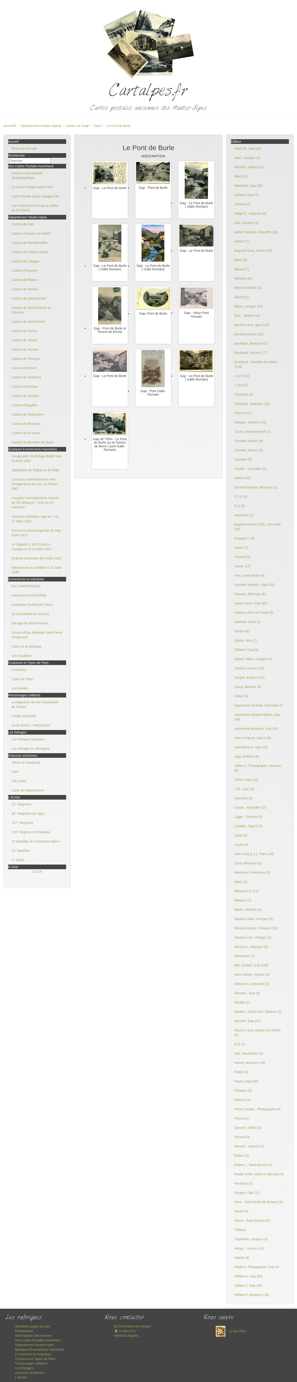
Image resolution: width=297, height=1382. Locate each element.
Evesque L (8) (244, 538)
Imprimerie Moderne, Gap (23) (256, 728)
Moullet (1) (242, 1002)
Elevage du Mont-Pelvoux (30, 623)
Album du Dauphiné (26, 762)
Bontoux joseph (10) (248, 334)
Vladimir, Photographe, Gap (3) (256, 1267)
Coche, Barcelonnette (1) (252, 431)
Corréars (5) (243, 459)
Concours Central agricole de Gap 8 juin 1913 (36, 533)
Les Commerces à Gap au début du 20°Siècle (35, 208)
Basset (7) (241, 269)
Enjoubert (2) (243, 515)
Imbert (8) (241, 696)
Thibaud (240, 1230)
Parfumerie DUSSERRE (29, 595)
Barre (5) (240, 260)
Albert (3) (241, 176)
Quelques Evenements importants (39, 1349)
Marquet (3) (242, 900)
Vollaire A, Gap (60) (248, 1276)
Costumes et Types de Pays (35, 1359)
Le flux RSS (229, 1331)
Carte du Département (28, 790)
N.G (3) (239, 1044)
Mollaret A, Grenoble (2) (251, 984)
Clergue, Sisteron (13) (250, 422)
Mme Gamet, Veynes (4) (252, 974)
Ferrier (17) (242, 566)
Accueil (8, 126)
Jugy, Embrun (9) (246, 756)
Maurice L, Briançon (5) (251, 947)
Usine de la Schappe (27, 646)
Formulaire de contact (132, 1326)
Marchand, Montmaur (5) (252, 872)
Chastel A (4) (243, 394)
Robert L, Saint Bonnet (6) (253, 1165)
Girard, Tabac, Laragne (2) (253, 659)
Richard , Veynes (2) (249, 1146)
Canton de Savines (25, 396)
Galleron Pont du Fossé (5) (253, 612)
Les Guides (20, 688)
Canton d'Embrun (24, 368)
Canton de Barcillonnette (29, 243)
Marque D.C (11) (246, 891)
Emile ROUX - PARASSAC (31, 725)
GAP (15, 772)
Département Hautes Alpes (40, 126)
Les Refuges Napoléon (28, 739)
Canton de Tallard (24, 340)
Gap (97, 126)
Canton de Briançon (26, 424)
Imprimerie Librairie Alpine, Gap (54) (257, 717)
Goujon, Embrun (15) (249, 677)
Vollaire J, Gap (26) (248, 1285)
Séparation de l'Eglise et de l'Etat (35, 470)
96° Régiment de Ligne (28, 813)
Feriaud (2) (242, 557)
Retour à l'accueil (24, 148)
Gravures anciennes (29, 1373)
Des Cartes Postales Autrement (37, 1340)
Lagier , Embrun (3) (248, 817)
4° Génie (18, 860)
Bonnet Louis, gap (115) (251, 325)
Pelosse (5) (242, 1100)
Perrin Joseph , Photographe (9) (257, 1109)
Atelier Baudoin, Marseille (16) (256, 232)
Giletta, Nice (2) (245, 640)
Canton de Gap (76, 126)
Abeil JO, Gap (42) (247, 148)
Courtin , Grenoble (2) (250, 469)
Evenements (24, 1331)
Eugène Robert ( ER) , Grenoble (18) (257, 527)
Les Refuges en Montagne (31, 748)
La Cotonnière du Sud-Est (30, 614)
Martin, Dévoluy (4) (248, 909)
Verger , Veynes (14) (249, 1248)
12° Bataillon (21, 850)
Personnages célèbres (31, 1363)
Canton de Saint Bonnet (29, 298)
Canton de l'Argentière (28, 414)
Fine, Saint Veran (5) (249, 575)
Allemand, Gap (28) (248, 185)
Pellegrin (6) (243, 1090)
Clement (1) (242, 413)
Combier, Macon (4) (248, 450)
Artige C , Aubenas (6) (250, 213)
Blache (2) (241, 297)
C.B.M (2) (241, 385)
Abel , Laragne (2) (247, 158)
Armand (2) (242, 204)
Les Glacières (22, 656)
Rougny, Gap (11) (247, 1193)
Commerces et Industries (33, 1354)
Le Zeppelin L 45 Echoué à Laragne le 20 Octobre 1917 (32, 546)
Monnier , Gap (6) (247, 993)
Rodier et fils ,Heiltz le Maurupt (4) (259, 1174)
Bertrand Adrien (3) (248, 288)
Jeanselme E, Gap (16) (251, 747)
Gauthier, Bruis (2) (247, 622)
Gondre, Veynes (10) (249, 668)
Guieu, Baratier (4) (247, 687)
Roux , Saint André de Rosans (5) (258, 1202)
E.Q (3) (239, 506)
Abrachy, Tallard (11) (249, 167)
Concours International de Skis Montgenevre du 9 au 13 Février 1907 (35, 484)
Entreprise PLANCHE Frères (32, 605)
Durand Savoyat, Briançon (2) (255, 487)
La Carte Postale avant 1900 (32, 187)
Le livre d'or (125, 1331)
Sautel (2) (241, 1211)
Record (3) (242, 1137)
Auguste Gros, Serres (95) (253, 250)
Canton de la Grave (26, 433)
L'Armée (21, 1377)
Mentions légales (126, 1335)
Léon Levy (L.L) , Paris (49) (254, 854)
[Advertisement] (148, 506)
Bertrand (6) (243, 278)
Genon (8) (241, 631)
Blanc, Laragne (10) (248, 306)
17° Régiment (21, 804)
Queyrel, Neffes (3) (248, 1128)
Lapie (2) (240, 835)
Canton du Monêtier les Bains (33, 442)
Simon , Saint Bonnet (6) (252, 1220)
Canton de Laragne (25, 261)
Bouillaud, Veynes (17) (250, 353)
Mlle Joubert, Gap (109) (251, 965)
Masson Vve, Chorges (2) (252, 937)
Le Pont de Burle (119, 126)
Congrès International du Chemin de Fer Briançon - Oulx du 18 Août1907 (35, 502)
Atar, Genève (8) (246, 223)
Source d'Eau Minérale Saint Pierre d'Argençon (37, 635)
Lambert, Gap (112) (248, 826)
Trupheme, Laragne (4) (251, 1239)
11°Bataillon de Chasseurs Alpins (35, 841)
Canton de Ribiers (25, 280)
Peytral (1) (241, 1118)
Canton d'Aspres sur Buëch (31, 233)
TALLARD (19, 781)
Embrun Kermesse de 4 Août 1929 (36, 558)
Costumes (19, 670)
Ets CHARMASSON (26, 586)
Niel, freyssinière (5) (248, 1053)
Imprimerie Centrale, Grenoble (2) (258, 705)
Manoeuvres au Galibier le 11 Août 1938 (36, 570)
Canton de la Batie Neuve (30, 252)
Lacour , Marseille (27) (250, 807)
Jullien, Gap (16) (246, 779)
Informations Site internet (33, 1335)
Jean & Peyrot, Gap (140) (252, 738)
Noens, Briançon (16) (249, 1063)
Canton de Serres (24, 331)
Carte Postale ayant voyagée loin (35, 196)
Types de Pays (22, 679)
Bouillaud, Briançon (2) (250, 343)
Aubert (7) (241, 241)
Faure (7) (241, 547)
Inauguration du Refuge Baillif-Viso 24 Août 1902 (36, 458)
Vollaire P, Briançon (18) (251, 1295)
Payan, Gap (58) (246, 1081)
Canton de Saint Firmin (28, 321)
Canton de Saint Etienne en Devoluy (31, 310)
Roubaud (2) (243, 1183)
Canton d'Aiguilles (25, 405)
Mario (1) (240, 882)
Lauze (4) (241, 844)
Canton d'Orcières (25, 386)
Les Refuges (24, 1368)
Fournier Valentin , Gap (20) (254, 585)
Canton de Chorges (26, 359)
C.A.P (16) (241, 376)
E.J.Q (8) (240, 496)
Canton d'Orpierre (24, 270)
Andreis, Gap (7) (246, 195)
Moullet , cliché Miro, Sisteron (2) (258, 1012)
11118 (37, 871)
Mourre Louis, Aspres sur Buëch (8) (257, 1032)
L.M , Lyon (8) (244, 789)
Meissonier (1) (244, 956)
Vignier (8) (241, 1257)
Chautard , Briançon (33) (252, 404)
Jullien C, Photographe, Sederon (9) (257, 768)
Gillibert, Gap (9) (246, 650)
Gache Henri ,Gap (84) (250, 603)
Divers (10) (242, 478)
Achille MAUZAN (24, 716)
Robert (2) (241, 1155)
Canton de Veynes (25, 349)
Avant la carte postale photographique (27, 175)
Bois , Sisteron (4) (247, 315)
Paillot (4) (241, 1072)
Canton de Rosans (25, 289)
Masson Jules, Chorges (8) (253, 919)
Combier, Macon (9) (248, 441)
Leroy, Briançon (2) (248, 863)
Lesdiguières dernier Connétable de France (35, 704)
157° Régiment (22, 823)
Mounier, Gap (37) (247, 1021)
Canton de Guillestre (26, 377)
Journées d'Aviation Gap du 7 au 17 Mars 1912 (35, 519)
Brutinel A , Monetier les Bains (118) (256, 364)
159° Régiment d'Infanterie (31, 832)
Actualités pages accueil (32, 1326)
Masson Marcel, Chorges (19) (255, 928)
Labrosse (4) (243, 798)
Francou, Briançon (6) (250, 594)
